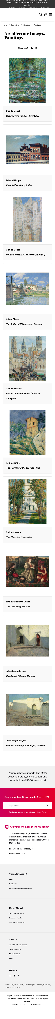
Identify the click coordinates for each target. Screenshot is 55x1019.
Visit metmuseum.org (16, 922)
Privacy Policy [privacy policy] (35, 1004)
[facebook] (14, 976)
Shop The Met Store (16, 913)
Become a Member (16, 918)
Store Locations (15, 949)
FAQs (11, 879)
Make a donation (16, 853)
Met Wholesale (14, 954)
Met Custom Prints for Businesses (21, 888)
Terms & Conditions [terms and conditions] (19, 1004)
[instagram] (10, 976)
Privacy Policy (41, 812)
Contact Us (13, 884)
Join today (26, 849)
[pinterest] (18, 976)
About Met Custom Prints (18, 945)
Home (5, 25)
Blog (11, 958)
